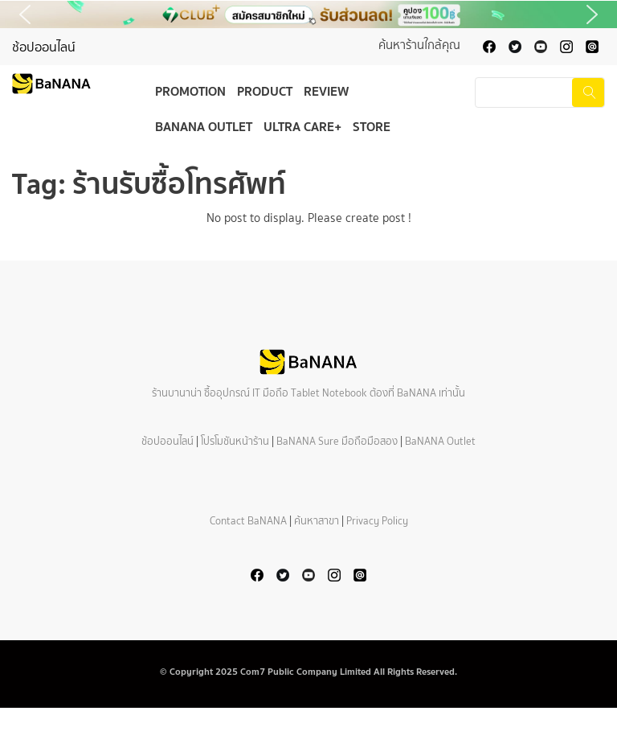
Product (264, 90)
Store (371, 126)
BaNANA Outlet (203, 126)
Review (326, 90)
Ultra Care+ (302, 126)
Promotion (190, 90)
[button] (308, 14)
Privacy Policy (377, 520)
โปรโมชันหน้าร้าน (235, 441)
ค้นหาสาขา (316, 520)
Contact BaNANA (248, 520)
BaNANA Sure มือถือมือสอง (337, 441)
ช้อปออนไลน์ (44, 47)
